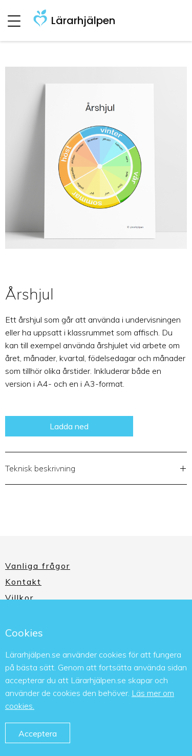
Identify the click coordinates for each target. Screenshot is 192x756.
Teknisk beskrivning (96, 469)
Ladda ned (69, 426)
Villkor (19, 597)
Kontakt (23, 581)
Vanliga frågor (37, 566)
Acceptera (37, 733)
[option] (96, 158)
